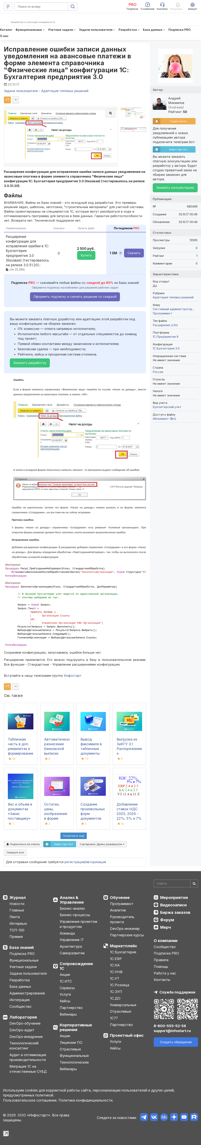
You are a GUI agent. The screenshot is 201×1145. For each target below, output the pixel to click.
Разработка (19, 980)
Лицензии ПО (71, 1042)
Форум (167, 920)
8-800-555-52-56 (170, 1026)
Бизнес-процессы (75, 915)
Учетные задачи (23, 967)
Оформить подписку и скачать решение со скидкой (75, 297)
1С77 (114, 1018)
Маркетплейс (123, 946)
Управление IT (72, 940)
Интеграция (19, 1000)
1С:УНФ (116, 972)
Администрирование (27, 993)
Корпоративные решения (76, 1027)
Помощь (161, 967)
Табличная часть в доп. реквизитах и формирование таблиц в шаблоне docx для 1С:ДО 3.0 (20, 753)
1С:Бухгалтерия (123, 952)
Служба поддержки (177, 992)
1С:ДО (115, 998)
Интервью (18, 923)
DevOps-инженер (125, 929)
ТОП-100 (16, 930)
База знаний (21, 947)
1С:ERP (116, 959)
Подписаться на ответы (23, 844)
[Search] (176, 883)
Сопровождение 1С (76, 966)
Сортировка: (102, 844)
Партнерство (71, 1008)
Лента (14, 917)
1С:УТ (114, 978)
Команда (67, 933)
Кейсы (65, 1001)
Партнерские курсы (127, 935)
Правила (161, 960)
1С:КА (115, 965)
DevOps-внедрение (26, 1037)
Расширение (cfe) (165, 325)
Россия (158, 372)
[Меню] (8, 6)
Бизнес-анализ (72, 908)
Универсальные (123, 1005)
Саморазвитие (72, 953)
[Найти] (194, 883)
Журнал (17, 897)
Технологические (74, 1062)
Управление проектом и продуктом (78, 924)
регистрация (74, 862)
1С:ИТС (66, 981)
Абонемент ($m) (164, 418)
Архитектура (71, 946)
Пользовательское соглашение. (30, 1100)
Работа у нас (165, 973)
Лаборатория (23, 1017)
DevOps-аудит (21, 1030)
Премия (16, 937)
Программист (162, 313)
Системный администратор (173, 309)
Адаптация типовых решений (173, 297)
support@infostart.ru (172, 1031)
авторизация (96, 862)
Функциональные (23, 960)
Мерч (165, 927)
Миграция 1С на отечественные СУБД (28, 1069)
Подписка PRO (22, 954)
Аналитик (118, 910)
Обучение (120, 897)
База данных (20, 986)
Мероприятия (174, 897)
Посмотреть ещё (73, 835)
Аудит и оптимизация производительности (27, 1057)
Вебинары (68, 1014)
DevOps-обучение (24, 1023)
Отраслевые (70, 1049)
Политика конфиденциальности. (85, 1100)
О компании (165, 940)
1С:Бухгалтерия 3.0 (166, 348)
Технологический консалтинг (23, 1045)
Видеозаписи (173, 905)
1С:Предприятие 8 (165, 336)
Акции (65, 975)
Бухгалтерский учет (167, 407)
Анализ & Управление (72, 900)
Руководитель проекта (122, 919)
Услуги (65, 994)
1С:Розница (119, 985)
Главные (16, 910)
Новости (16, 904)
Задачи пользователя (28, 973)
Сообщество (20, 1006)
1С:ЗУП (116, 992)
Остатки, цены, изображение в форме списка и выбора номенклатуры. (57, 818)
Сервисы (67, 988)
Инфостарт (72, 676)
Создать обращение (176, 1042)
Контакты (162, 980)
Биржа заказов (175, 912)
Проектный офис (127, 1035)
